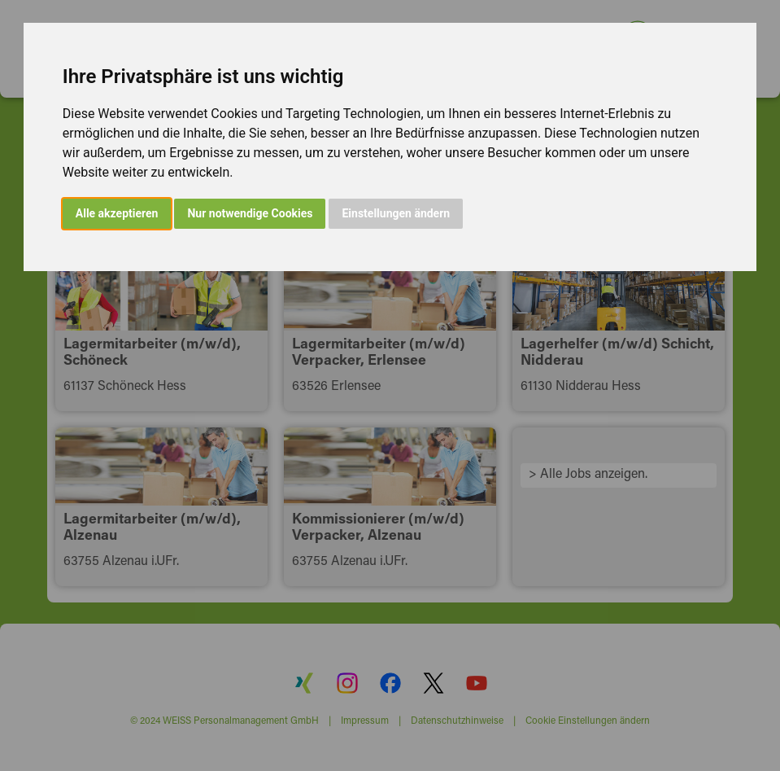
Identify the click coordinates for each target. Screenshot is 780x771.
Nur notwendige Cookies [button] (249, 213)
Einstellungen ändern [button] (396, 213)
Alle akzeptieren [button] (117, 213)
